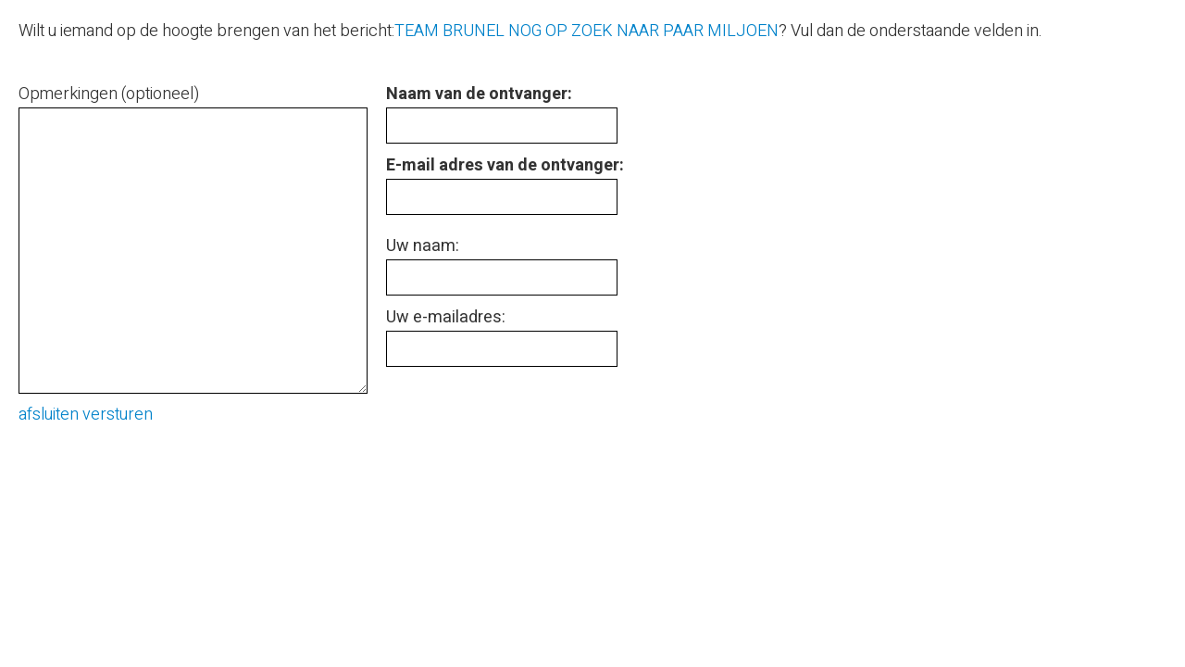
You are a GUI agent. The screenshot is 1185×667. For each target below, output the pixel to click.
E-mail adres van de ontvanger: (505, 165)
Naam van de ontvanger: (479, 94)
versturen (117, 414)
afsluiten (49, 414)
